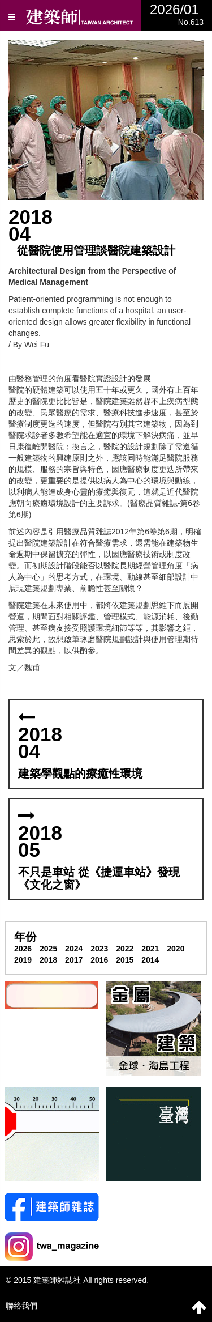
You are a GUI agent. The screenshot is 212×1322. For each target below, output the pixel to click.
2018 (48, 959)
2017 (74, 959)
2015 (124, 959)
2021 (150, 948)
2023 (99, 948)
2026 (23, 948)
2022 (124, 948)
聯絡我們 (21, 1305)
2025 (48, 948)
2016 (99, 959)
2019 (23, 959)
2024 (74, 948)
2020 (175, 948)
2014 (150, 959)
